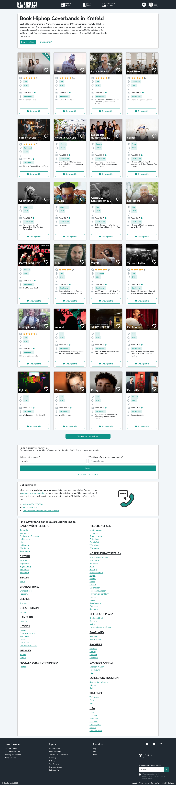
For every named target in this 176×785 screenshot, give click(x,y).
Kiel (91, 688)
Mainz (92, 624)
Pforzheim (24, 548)
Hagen (92, 575)
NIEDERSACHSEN (100, 526)
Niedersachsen (96, 530)
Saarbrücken (95, 639)
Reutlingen (25, 551)
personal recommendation (33, 493)
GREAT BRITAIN (29, 608)
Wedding (52, 758)
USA (92, 708)
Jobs (94, 751)
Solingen (94, 609)
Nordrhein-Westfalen (99, 557)
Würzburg (24, 572)
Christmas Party (55, 770)
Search (88, 468)
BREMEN (25, 599)
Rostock (23, 666)
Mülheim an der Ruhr (99, 594)
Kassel (23, 639)
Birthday (52, 761)
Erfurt (92, 700)
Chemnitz (94, 657)
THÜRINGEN (97, 693)
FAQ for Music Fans (12, 751)
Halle (92, 673)
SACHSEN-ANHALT (101, 662)
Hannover (94, 533)
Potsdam (24, 594)
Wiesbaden (25, 636)
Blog (94, 748)
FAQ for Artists (11, 748)
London (23, 612)
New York (94, 718)
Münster (93, 597)
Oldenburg (94, 539)
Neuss (92, 600)
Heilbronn (24, 545)
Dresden (93, 654)
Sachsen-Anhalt (97, 666)
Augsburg (24, 563)
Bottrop (93, 569)
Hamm (93, 578)
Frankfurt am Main (28, 633)
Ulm (22, 542)
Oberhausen (95, 603)
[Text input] (151, 769)
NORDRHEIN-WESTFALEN (105, 553)
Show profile (35, 111)
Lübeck (93, 685)
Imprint (134, 783)
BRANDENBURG (30, 586)
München (24, 560)
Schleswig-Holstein (99, 682)
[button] (153, 4)
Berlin (22, 581)
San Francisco (96, 730)
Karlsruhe (24, 530)
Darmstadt (24, 642)
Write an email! (30, 507)
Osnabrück (94, 542)
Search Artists (27, 42)
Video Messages (55, 751)
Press (95, 754)
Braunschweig (96, 536)
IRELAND (25, 650)
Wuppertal (94, 560)
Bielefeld (94, 563)
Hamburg (24, 621)
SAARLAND (97, 632)
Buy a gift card (10, 758)
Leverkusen (95, 587)
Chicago (93, 715)
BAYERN (25, 556)
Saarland (93, 636)
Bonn (92, 566)
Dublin (23, 657)
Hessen (23, 630)
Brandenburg (25, 590)
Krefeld (93, 584)
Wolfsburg (94, 545)
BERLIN (24, 577)
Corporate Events (55, 767)
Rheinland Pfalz (97, 618)
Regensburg (25, 566)
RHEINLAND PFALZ (101, 614)
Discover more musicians (88, 436)
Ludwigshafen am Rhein (100, 627)
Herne (92, 581)
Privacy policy (144, 783)
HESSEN (25, 626)
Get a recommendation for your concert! (41, 510)
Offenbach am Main (28, 645)
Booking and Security (13, 754)
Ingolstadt (24, 569)
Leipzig (93, 651)
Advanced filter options (88, 474)
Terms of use (155, 783)
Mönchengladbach (98, 590)
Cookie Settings (168, 783)
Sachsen (93, 648)
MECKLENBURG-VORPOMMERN (39, 662)
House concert (54, 748)
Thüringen (94, 697)
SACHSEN (96, 644)
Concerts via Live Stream (58, 754)
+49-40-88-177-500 (33, 504)
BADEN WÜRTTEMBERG (34, 526)
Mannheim (24, 533)
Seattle (93, 727)
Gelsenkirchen (96, 572)
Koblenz (93, 621)
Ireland (23, 654)
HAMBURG (26, 617)
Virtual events (54, 764)
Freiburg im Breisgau (29, 536)
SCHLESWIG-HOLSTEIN (104, 678)
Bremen (23, 603)
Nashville (94, 721)
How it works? (45, 42)
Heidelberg (25, 539)
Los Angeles (95, 724)
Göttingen (94, 548)
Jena (91, 703)
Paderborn (94, 606)
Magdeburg (95, 669)
